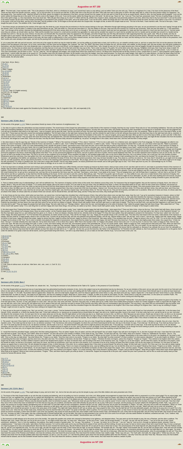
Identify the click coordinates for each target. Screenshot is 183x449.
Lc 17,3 (22, 286)
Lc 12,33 (12, 252)
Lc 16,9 (22, 124)
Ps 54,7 (6, 90)
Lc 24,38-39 (8, 96)
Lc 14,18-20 (7, 71)
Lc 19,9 (5, 248)
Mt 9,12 (6, 101)
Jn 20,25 (6, 73)
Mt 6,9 (5, 372)
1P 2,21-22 (6, 364)
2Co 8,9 (6, 99)
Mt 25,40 (6, 238)
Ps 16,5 (6, 261)
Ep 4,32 (11, 365)
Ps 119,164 (7, 360)
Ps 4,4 (5, 243)
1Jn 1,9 (5, 371)
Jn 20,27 (7, 85)
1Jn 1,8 (5, 369)
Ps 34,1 (5, 362)
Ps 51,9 (5, 245)
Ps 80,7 (5, 64)
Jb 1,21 (5, 250)
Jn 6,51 (6, 83)
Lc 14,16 (6, 66)
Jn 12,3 (6, 78)
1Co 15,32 (7, 87)
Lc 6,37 (6, 376)
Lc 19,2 (5, 247)
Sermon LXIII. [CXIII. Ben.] (12, 121)
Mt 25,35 (6, 236)
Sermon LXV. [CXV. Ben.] (12, 388)
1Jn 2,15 (7, 89)
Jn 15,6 (14, 271)
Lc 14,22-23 (8, 106)
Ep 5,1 (5, 367)
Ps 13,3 (6, 105)
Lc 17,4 (5, 358)
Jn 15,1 (6, 268)
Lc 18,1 (22, 392)
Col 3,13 (6, 365)
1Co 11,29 (7, 80)
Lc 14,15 (7, 82)
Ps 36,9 (6, 259)
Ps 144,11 (7, 254)
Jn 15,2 (8, 271)
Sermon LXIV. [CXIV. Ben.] (13, 282)
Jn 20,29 (6, 75)
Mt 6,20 (6, 252)
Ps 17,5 (6, 103)
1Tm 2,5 (5, 67)
